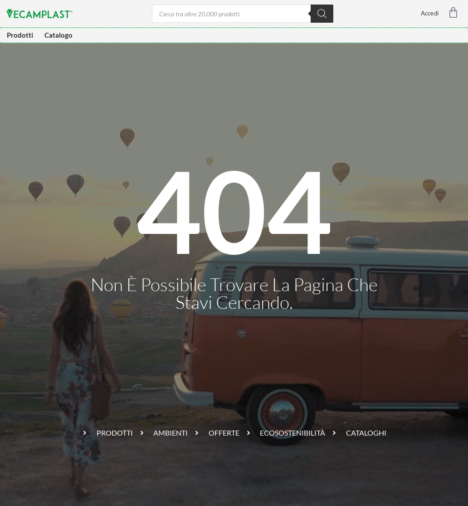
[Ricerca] (322, 14)
